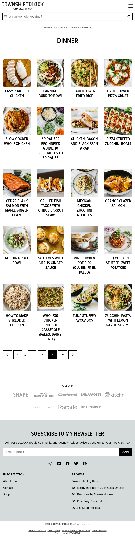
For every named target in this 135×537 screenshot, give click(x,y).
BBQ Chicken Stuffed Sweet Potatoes (118, 263)
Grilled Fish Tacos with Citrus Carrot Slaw (50, 208)
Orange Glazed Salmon (118, 203)
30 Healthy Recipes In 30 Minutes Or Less (98, 488)
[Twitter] (76, 463)
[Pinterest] (85, 463)
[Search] (128, 16)
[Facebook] (67, 463)
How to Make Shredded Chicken (17, 320)
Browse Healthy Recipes (87, 481)
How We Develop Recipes (76, 530)
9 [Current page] (54, 356)
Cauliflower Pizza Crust (118, 94)
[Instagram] (50, 463)
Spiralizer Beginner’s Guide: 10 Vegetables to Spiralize (50, 149)
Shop (6, 494)
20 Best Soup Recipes (86, 508)
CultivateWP (73, 533)
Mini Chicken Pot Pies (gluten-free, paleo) (84, 265)
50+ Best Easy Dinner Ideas (89, 501)
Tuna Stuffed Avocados (84, 318)
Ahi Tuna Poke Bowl (17, 261)
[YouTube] (59, 463)
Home (48, 27)
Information (14, 474)
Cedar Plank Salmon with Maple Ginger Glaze (16, 208)
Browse (78, 474)
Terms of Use (99, 530)
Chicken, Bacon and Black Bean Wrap (84, 144)
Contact (8, 488)
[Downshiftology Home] (23, 6)
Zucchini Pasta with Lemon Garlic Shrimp (118, 320)
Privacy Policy (37, 530)
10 (64, 356)
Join (125, 451)
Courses (60, 27)
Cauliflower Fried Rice (84, 94)
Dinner (75, 27)
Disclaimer (54, 530)
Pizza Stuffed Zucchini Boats (118, 142)
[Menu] (130, 6)
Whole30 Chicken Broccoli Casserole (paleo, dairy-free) (50, 327)
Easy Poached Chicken (17, 94)
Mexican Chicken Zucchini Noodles (84, 208)
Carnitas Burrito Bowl (51, 94)
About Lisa (10, 481)
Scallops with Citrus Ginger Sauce (50, 263)
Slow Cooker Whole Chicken (17, 142)
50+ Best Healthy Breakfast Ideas (93, 494)
